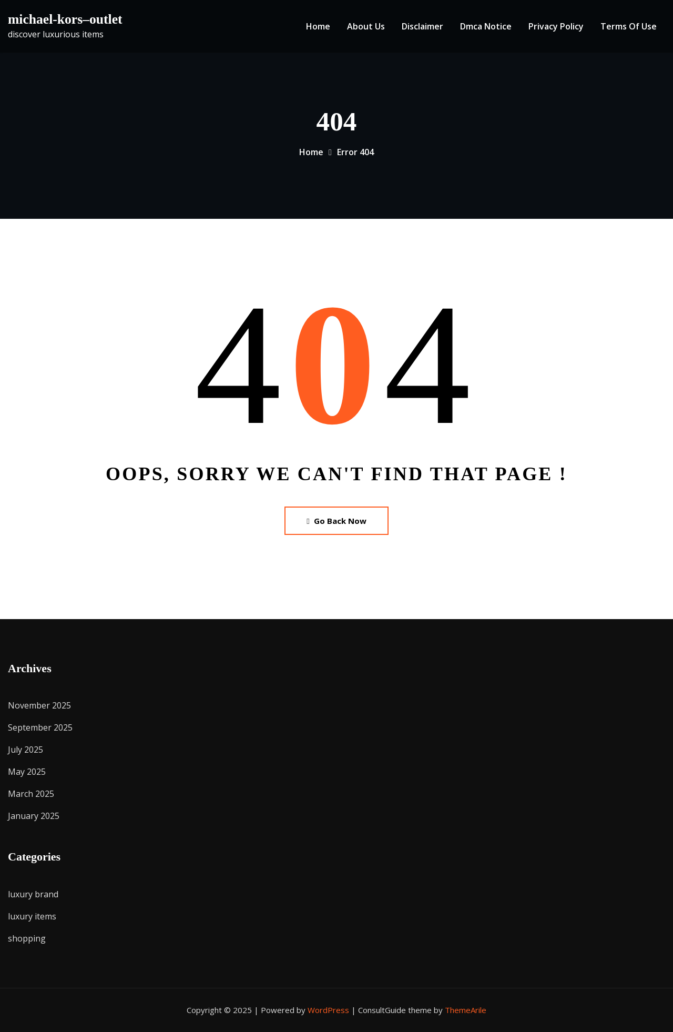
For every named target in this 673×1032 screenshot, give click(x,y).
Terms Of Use (628, 26)
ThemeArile (465, 1010)
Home (318, 26)
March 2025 (31, 794)
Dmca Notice (486, 26)
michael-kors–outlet (65, 19)
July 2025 (25, 749)
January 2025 (33, 816)
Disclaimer (422, 26)
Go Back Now (336, 520)
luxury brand (33, 894)
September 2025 (40, 727)
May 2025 (27, 771)
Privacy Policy (556, 26)
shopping (27, 938)
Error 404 (355, 152)
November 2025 (39, 705)
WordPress (328, 1010)
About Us (366, 26)
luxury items (32, 916)
